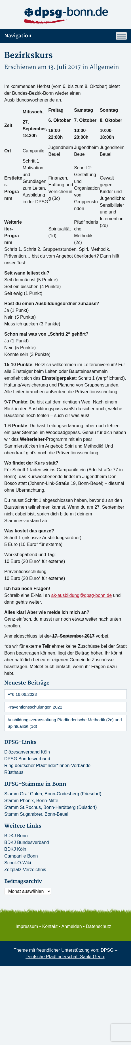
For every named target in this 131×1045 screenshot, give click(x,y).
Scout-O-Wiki (17, 862)
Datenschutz (98, 926)
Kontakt (50, 926)
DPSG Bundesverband (27, 758)
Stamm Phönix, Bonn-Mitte (31, 800)
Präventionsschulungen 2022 (34, 707)
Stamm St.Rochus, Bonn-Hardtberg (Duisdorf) (50, 807)
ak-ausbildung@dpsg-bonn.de (81, 595)
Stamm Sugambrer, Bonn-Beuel (36, 814)
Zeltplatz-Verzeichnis (25, 869)
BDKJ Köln (15, 849)
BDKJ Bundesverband (26, 842)
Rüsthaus (14, 772)
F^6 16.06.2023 (22, 694)
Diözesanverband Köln (27, 752)
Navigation (65, 36)
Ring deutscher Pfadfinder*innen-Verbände (47, 765)
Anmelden (72, 926)
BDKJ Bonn (16, 835)
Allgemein (104, 67)
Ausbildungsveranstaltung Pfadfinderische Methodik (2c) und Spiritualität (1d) (64, 723)
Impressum (27, 926)
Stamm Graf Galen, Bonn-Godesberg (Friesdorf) (52, 793)
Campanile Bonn (21, 856)
